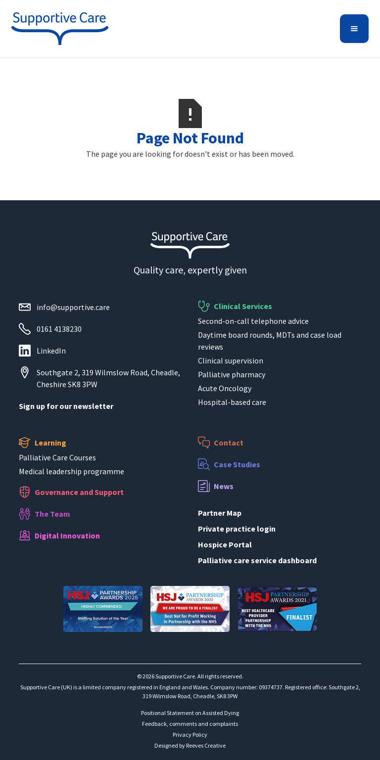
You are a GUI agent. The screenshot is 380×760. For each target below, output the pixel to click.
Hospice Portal (225, 544)
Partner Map (219, 513)
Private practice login (237, 529)
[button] (354, 28)
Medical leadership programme (71, 471)
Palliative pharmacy (231, 374)
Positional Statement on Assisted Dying (190, 712)
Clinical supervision (230, 360)
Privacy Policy (190, 734)
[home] (59, 28)
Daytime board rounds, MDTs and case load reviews (269, 341)
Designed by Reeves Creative (190, 745)
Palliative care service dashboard (257, 560)
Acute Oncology (224, 388)
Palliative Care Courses (57, 457)
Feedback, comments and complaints (190, 723)
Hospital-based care (232, 402)
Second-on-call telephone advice (253, 321)
